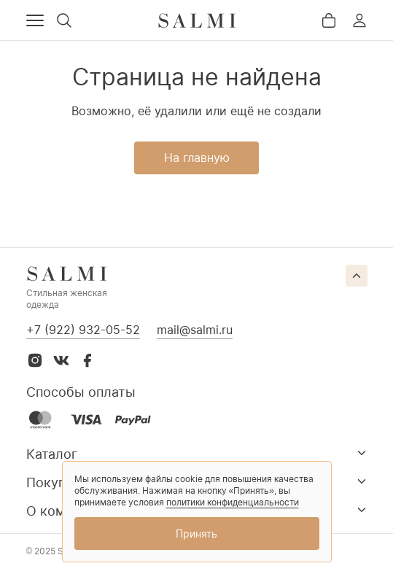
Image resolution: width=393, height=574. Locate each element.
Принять (196, 533)
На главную (197, 157)
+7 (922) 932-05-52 (83, 329)
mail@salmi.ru (195, 329)
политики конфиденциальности (232, 502)
